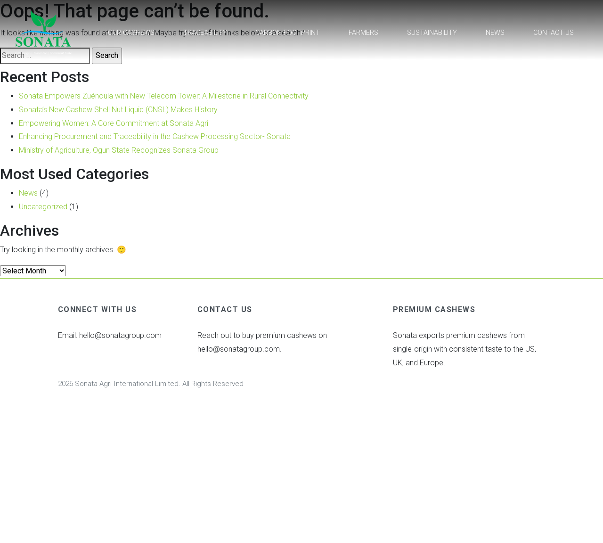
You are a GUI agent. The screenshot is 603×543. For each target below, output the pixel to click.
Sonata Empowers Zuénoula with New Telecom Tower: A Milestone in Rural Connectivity (164, 95)
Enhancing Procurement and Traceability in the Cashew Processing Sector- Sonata (155, 136)
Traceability (205, 33)
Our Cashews (131, 33)
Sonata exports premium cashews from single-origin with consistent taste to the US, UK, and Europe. (464, 349)
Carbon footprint (287, 33)
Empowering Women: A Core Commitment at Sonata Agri (113, 123)
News (495, 33)
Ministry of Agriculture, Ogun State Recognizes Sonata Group (119, 150)
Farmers (363, 33)
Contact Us (553, 33)
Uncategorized (43, 206)
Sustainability (432, 33)
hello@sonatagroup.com (120, 335)
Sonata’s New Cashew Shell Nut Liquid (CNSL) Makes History (118, 109)
